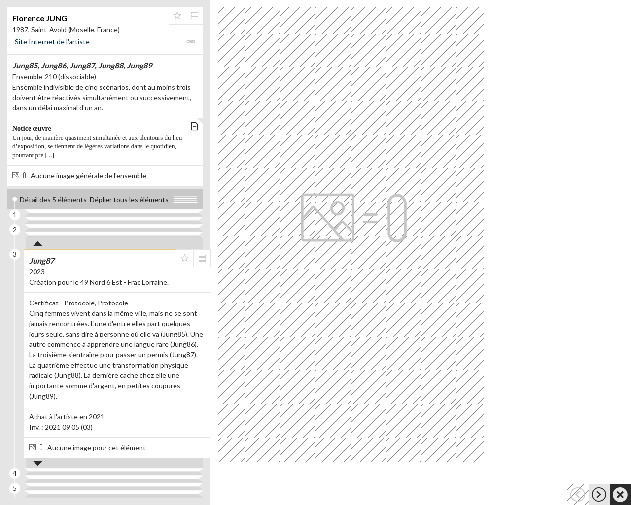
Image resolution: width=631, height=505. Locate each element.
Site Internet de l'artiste (52, 41)
